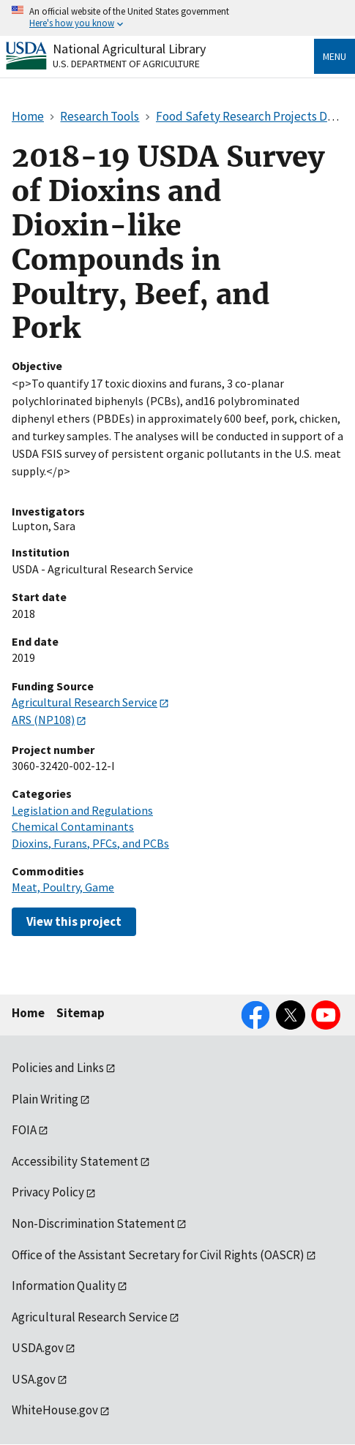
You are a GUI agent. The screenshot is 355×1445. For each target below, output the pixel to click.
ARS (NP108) (43, 719)
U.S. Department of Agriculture (126, 63)
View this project (74, 921)
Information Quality (64, 1286)
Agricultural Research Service (84, 702)
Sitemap (80, 1013)
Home (28, 1013)
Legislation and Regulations (82, 810)
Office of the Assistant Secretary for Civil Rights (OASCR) (158, 1255)
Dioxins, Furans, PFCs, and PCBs (90, 843)
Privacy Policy (48, 1192)
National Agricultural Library (129, 48)
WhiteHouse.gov (55, 1410)
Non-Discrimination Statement (93, 1223)
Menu (334, 56)
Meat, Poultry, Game (63, 887)
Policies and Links (58, 1068)
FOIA (24, 1130)
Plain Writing (45, 1099)
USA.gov (34, 1379)
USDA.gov (38, 1348)
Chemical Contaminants (73, 826)
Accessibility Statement (75, 1161)
